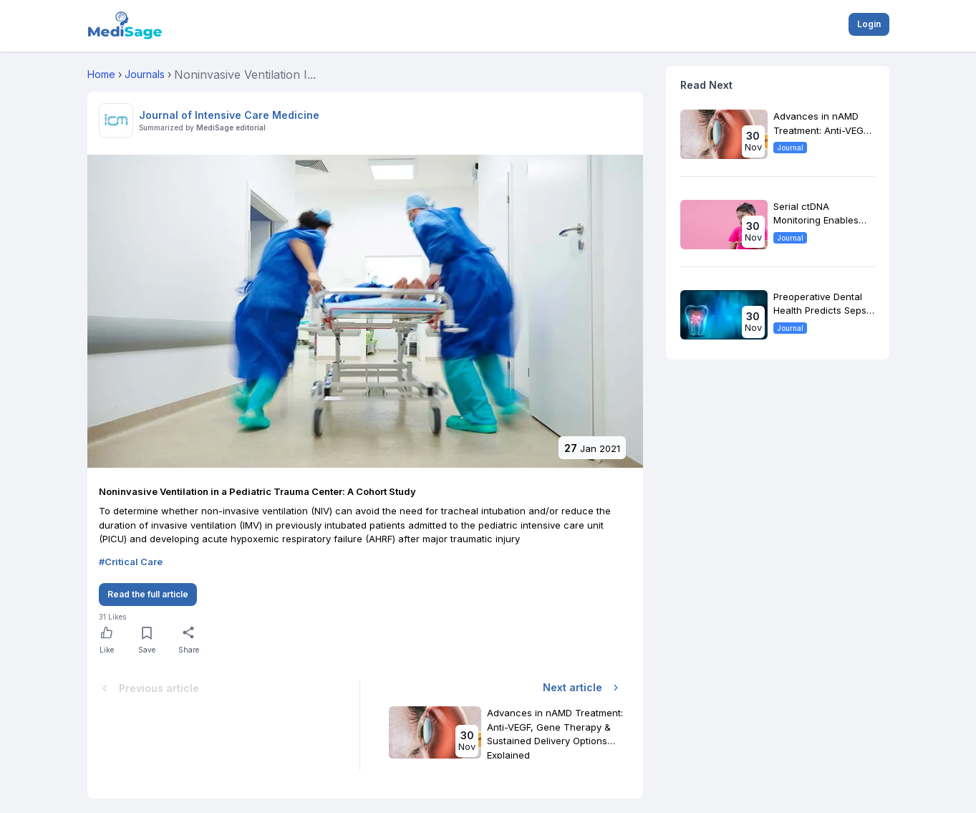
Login (869, 24)
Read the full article (147, 594)
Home (101, 74)
